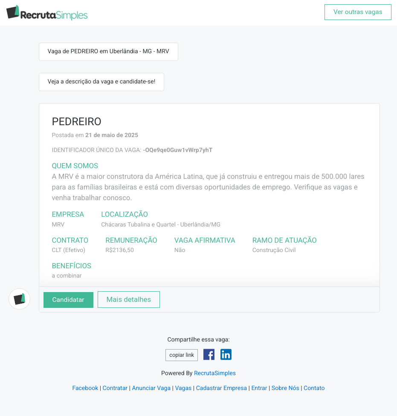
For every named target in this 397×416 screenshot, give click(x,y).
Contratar (115, 388)
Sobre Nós (285, 388)
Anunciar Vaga (151, 388)
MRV (58, 224)
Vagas (183, 388)
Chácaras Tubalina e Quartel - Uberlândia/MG (160, 224)
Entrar (259, 388)
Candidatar (68, 300)
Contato (314, 388)
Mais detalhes (129, 299)
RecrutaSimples (215, 373)
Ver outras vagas (358, 12)
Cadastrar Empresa (221, 388)
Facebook (85, 388)
